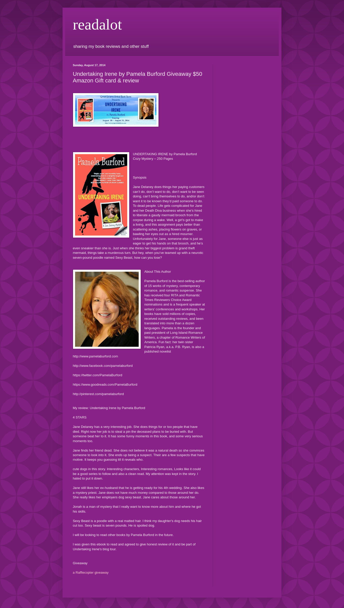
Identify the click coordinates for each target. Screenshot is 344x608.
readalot (97, 24)
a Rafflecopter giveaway (91, 572)
